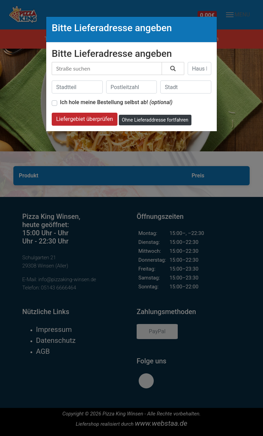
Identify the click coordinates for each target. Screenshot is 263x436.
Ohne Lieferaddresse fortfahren (155, 120)
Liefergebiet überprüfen (84, 119)
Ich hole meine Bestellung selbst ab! (116, 102)
